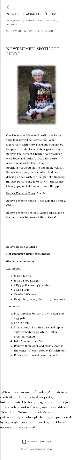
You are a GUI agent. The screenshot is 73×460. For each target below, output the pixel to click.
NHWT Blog (33, 31)
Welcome (14, 31)
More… (50, 31)
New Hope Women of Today (31, 14)
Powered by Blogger (36, 441)
